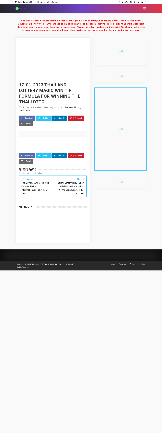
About (39, 2)
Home (112, 264)
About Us (122, 264)
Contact (142, 264)
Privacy (132, 264)
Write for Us (52, 2)
